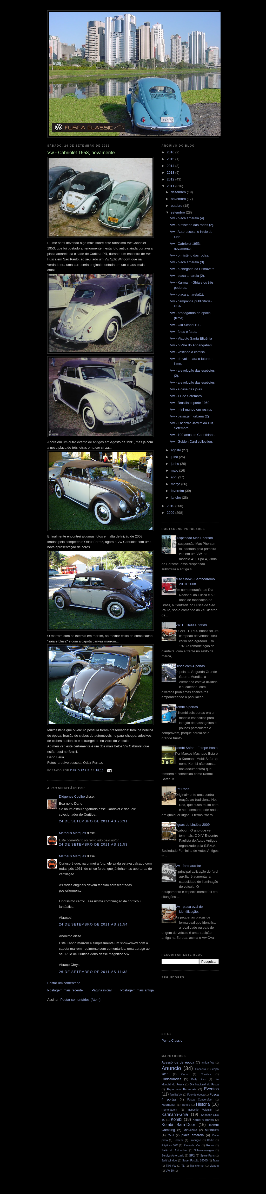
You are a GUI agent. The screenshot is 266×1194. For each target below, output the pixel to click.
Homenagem (169, 1109)
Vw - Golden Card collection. (191, 441)
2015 (171, 159)
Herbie (186, 1104)
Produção (195, 1140)
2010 (171, 506)
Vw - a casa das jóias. (186, 389)
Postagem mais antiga (137, 990)
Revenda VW (192, 1145)
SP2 (192, 1155)
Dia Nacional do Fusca (204, 1084)
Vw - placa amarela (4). (187, 218)
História (203, 1104)
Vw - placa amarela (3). (187, 262)
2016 (171, 152)
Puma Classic (172, 1040)
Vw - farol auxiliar (188, 866)
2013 (171, 172)
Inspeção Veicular (200, 1109)
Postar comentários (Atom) (81, 1000)
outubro (177, 206)
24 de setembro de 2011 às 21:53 (93, 844)
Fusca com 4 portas (190, 666)
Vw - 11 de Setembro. (186, 396)
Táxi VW (171, 1165)
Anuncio (171, 1068)
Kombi (176, 1119)
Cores (185, 1074)
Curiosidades (171, 1079)
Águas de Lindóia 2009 (192, 825)
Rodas (210, 1145)
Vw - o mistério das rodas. (189, 255)
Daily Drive (198, 1079)
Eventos (211, 1089)
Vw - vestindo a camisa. (187, 352)
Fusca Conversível (199, 1099)
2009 (171, 513)
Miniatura (212, 1130)
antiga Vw (208, 1062)
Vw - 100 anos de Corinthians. (192, 435)
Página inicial (102, 990)
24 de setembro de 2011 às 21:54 (93, 924)
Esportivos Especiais (181, 1089)
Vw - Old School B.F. (185, 325)
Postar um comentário (63, 983)
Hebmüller (168, 1104)
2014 (171, 166)
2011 (171, 186)
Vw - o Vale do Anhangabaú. (191, 345)
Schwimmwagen (204, 1150)
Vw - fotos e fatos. (183, 332)
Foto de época (196, 1094)
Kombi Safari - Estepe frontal (196, 748)
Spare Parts (207, 1155)
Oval (171, 1135)
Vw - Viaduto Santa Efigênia (191, 338)
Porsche (179, 1140)
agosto (176, 450)
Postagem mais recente (65, 990)
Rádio (210, 1140)
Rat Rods (182, 789)
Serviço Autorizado (173, 1155)
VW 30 (170, 1170)
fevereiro (178, 491)
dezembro (179, 192)
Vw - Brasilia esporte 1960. (190, 403)
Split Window (169, 1160)
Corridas (206, 1074)
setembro (178, 212)
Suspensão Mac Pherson (194, 538)
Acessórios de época (178, 1062)
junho (175, 464)
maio (175, 470)
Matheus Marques (72, 833)
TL (183, 1165)
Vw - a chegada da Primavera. (192, 269)
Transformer (197, 1165)
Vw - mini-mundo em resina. (191, 409)
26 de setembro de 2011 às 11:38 (93, 972)
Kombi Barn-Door (178, 1124)
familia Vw (176, 1094)
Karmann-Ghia (175, 1114)
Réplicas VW (170, 1145)
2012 (171, 179)
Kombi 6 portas (186, 707)
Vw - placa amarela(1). (187, 294)
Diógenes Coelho (72, 796)
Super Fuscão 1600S (195, 1160)
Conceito (200, 1069)
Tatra (216, 1160)
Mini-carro (190, 1130)
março (176, 484)
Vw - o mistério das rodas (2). (192, 225)
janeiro (176, 497)
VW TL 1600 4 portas (191, 625)
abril (174, 477)
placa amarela (193, 1135)
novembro (179, 199)
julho (175, 457)
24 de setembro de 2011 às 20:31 (93, 821)
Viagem (214, 1165)
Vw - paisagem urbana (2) (189, 416)
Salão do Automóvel (175, 1150)
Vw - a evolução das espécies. (193, 382)
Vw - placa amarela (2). (187, 276)
